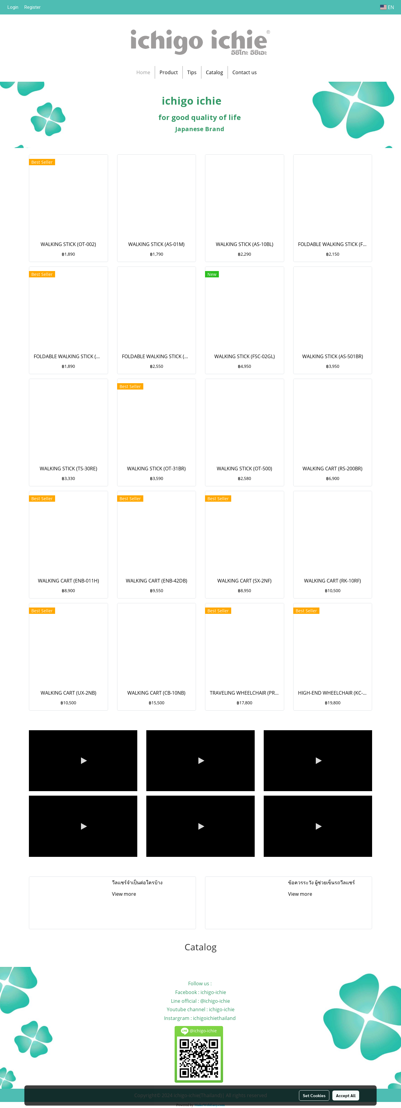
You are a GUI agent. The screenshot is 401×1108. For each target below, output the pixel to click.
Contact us (244, 72)
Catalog (214, 72)
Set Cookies (314, 1095)
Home (143, 72)
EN (387, 7)
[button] (266, 72)
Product (169, 72)
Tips (192, 72)
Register (32, 7)
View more (124, 894)
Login (13, 7)
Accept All (346, 1095)
